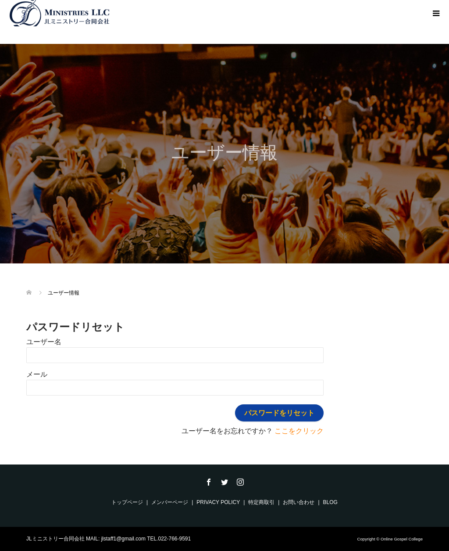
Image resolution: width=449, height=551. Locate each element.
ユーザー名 (43, 342)
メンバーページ (169, 502)
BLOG (330, 502)
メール (36, 374)
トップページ (127, 502)
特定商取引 (261, 502)
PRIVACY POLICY (218, 502)
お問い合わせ (298, 502)
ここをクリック (299, 431)
